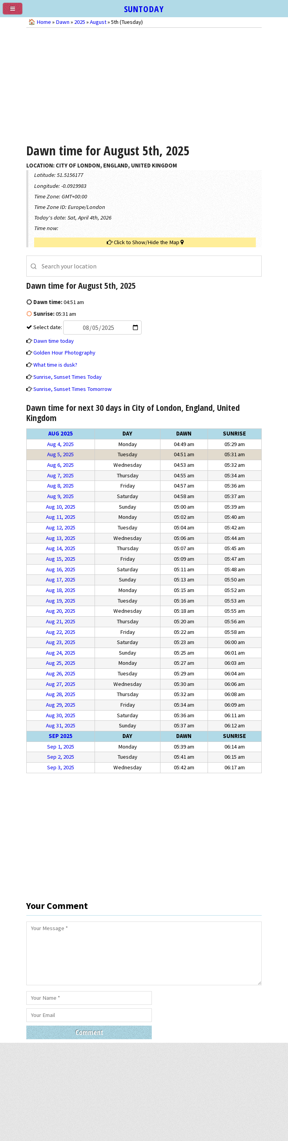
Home (43, 21)
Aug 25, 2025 (60, 662)
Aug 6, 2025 (60, 464)
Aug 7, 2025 (60, 475)
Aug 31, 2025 (60, 725)
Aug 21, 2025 (60, 621)
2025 (79, 21)
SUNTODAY (144, 8)
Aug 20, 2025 (60, 610)
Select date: (87, 327)
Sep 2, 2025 (60, 756)
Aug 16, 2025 (60, 569)
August (98, 21)
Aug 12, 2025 (60, 527)
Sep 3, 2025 (60, 767)
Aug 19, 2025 (60, 600)
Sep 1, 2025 (60, 746)
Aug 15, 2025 (60, 558)
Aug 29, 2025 (60, 704)
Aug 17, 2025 (60, 579)
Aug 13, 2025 (60, 538)
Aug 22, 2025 (60, 631)
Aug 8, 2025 (60, 485)
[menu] (15, 11)
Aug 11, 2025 (60, 516)
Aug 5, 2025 (60, 454)
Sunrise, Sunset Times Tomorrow (72, 388)
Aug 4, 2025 (60, 444)
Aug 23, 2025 (60, 642)
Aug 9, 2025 (60, 496)
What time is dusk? (55, 364)
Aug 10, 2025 (60, 506)
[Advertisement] (144, 84)
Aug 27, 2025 (60, 683)
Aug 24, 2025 (60, 652)
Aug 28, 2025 (60, 694)
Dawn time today (53, 340)
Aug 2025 (60, 433)
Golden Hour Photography (64, 352)
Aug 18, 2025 (60, 590)
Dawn (62, 21)
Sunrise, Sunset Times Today (67, 376)
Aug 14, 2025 (60, 548)
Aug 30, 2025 (60, 715)
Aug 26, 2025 (60, 673)
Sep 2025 (61, 736)
